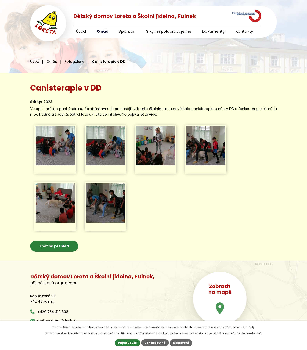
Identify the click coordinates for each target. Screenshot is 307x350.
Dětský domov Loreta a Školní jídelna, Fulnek (134, 16)
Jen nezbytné (155, 343)
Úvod (81, 31)
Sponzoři (127, 31)
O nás (102, 31)
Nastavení (181, 343)
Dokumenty (213, 31)
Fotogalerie (74, 61)
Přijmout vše (127, 343)
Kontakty (244, 31)
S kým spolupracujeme (168, 31)
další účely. (247, 327)
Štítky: (36, 101)
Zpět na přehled (54, 246)
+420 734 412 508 (52, 311)
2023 (48, 101)
